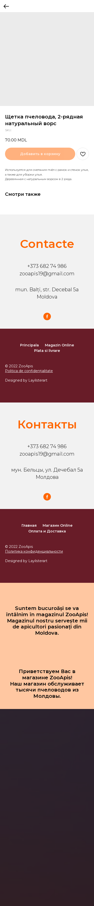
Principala (29, 345)
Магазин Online (57, 525)
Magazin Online (59, 345)
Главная (29, 525)
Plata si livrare (47, 350)
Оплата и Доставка (47, 531)
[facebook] (47, 316)
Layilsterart (37, 380)
